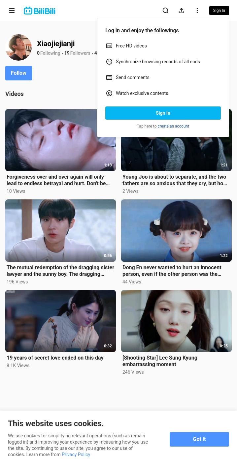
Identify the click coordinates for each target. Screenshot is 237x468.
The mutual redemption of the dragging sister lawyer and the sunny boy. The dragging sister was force (60, 271)
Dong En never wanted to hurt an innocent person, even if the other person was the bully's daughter (171, 271)
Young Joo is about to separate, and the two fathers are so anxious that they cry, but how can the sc (174, 180)
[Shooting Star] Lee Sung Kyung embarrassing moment (159, 361)
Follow (18, 73)
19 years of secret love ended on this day (55, 358)
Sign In (163, 113)
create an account (173, 126)
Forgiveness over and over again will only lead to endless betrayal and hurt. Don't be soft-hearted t (56, 180)
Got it (199, 439)
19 (67, 53)
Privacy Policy (76, 454)
